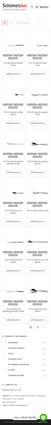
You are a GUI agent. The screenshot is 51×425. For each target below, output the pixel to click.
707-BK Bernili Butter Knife (13, 64)
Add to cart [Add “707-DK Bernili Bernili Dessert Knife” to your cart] (13, 172)
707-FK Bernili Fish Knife (13, 261)
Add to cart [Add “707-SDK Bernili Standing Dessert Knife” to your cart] (13, 320)
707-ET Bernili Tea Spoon (13, 211)
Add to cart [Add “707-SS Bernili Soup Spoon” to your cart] (37, 320)
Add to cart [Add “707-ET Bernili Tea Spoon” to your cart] (13, 221)
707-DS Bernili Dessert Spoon (37, 162)
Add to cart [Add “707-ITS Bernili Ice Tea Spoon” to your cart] (37, 270)
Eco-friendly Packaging (18, 364)
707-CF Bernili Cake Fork (38, 64)
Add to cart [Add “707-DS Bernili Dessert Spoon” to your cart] (37, 172)
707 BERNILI (13, 58)
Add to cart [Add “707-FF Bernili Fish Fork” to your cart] (37, 221)
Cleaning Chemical (16, 348)
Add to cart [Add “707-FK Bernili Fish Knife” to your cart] (13, 270)
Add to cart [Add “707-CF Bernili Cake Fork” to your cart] (37, 74)
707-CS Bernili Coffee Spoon (13, 113)
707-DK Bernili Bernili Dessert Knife (13, 162)
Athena (18, 55)
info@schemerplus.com (18, 405)
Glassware (13, 342)
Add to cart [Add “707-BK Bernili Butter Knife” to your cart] (13, 74)
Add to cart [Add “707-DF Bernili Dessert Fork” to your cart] (37, 123)
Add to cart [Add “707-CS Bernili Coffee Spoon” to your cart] (13, 123)
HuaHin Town (42, 422)
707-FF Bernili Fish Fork (38, 210)
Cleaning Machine (16, 375)
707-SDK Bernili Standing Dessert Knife (13, 310)
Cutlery (7, 55)
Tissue (10, 353)
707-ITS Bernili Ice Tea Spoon (37, 261)
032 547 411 (12, 402)
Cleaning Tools (15, 359)
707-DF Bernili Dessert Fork (37, 113)
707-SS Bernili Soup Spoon (37, 310)
